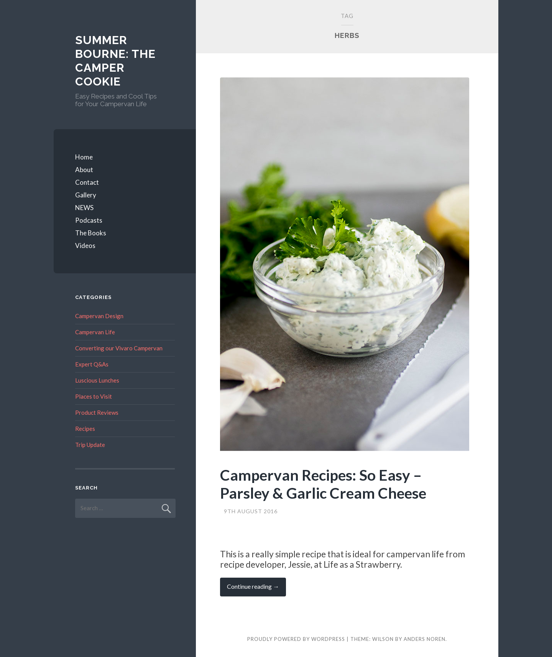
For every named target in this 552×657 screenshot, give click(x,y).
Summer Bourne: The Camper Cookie (115, 60)
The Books (90, 233)
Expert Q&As (91, 364)
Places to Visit (93, 396)
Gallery (85, 195)
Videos (85, 245)
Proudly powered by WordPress (296, 639)
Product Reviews (96, 412)
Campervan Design (99, 315)
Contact (87, 182)
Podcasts (88, 220)
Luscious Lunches (97, 380)
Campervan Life (95, 331)
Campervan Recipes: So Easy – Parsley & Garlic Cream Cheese (323, 484)
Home (84, 157)
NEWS (84, 208)
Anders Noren (424, 639)
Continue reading (256, 589)
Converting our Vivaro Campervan (119, 348)
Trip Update (90, 444)
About (84, 170)
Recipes (85, 428)
